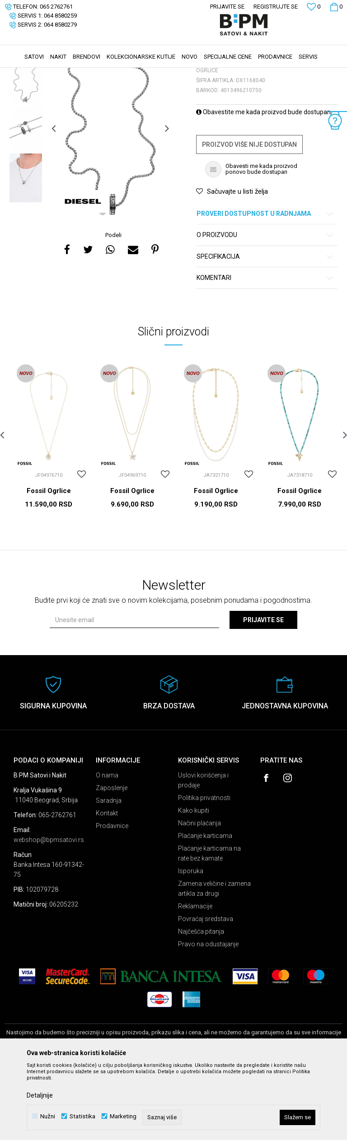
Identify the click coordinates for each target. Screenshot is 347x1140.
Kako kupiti (193, 878)
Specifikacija (265, 324)
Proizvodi (68, 73)
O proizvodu (265, 302)
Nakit (93, 73)
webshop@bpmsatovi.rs (49, 907)
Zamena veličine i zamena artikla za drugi (214, 956)
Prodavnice (112, 893)
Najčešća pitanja (201, 999)
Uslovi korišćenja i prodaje (203, 847)
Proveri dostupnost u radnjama (265, 281)
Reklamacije (195, 973)
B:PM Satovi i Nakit (28, 73)
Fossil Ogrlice (49, 558)
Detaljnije (40, 1095)
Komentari (265, 345)
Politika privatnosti (204, 865)
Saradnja (109, 868)
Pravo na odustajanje (208, 1011)
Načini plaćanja (199, 890)
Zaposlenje (111, 855)
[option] (25, 146)
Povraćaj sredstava (205, 986)
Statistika (82, 1116)
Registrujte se (275, 6)
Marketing (123, 1116)
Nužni (47, 1116)
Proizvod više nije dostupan (249, 212)
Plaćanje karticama (205, 903)
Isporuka (190, 938)
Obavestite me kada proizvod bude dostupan (263, 179)
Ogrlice (116, 73)
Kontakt (107, 880)
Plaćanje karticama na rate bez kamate (209, 921)
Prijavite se (263, 687)
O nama (107, 843)
